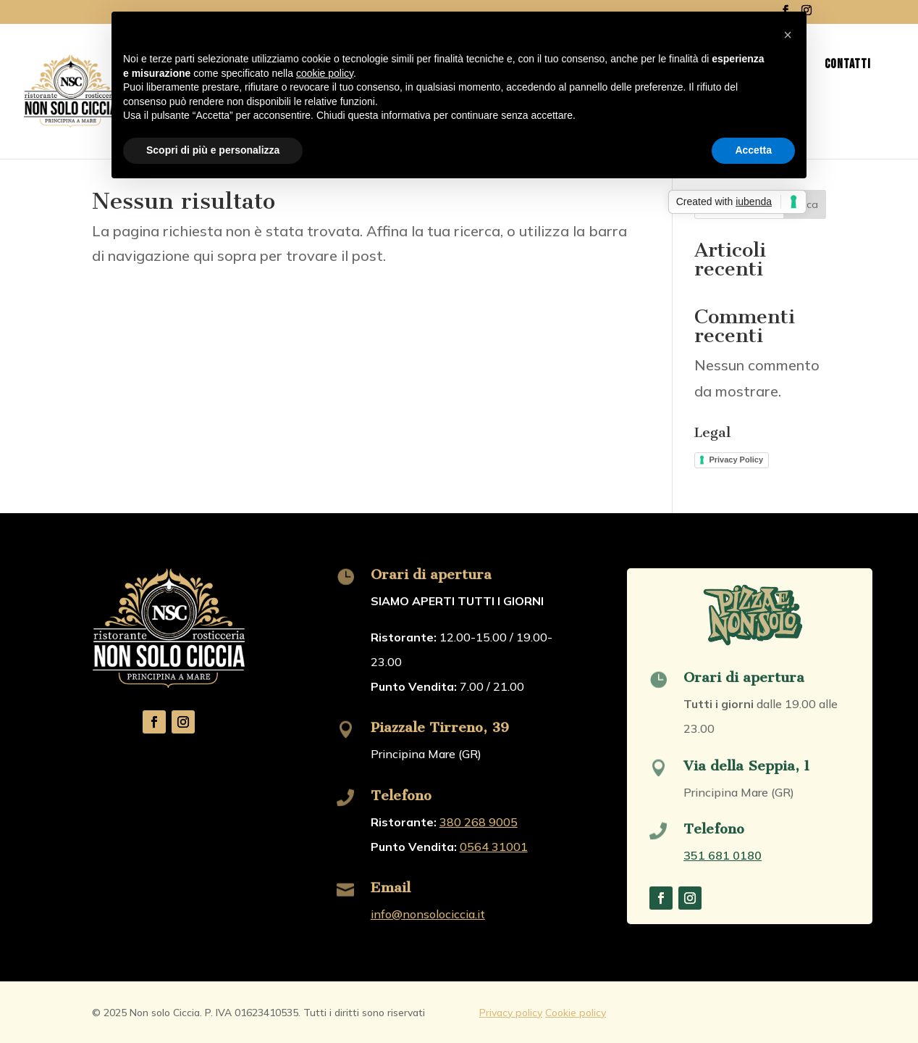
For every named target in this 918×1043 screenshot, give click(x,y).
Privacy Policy (736, 459)
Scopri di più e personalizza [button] (212, 150)
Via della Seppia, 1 (746, 765)
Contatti (848, 65)
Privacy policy (510, 1012)
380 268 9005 (478, 822)
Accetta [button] (753, 150)
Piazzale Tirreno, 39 (440, 727)
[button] (787, 34)
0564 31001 (494, 846)
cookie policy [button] (324, 73)
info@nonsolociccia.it (428, 914)
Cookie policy (575, 1012)
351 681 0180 (722, 855)
